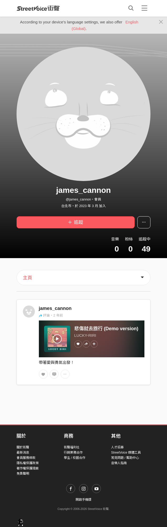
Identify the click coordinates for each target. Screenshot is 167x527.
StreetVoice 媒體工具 (126, 452)
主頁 (27, 277)
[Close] (161, 22)
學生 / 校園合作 (74, 458)
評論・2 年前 (51, 315)
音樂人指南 (119, 463)
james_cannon (55, 308)
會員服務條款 (26, 458)
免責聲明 (23, 473)
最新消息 (23, 452)
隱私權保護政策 (28, 463)
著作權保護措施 (28, 468)
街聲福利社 (72, 447)
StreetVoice (38, 8)
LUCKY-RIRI (85, 335)
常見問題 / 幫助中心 (125, 458)
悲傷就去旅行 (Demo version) (106, 328)
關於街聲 (23, 447)
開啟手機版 (83, 499)
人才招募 (117, 447)
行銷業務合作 (73, 452)
